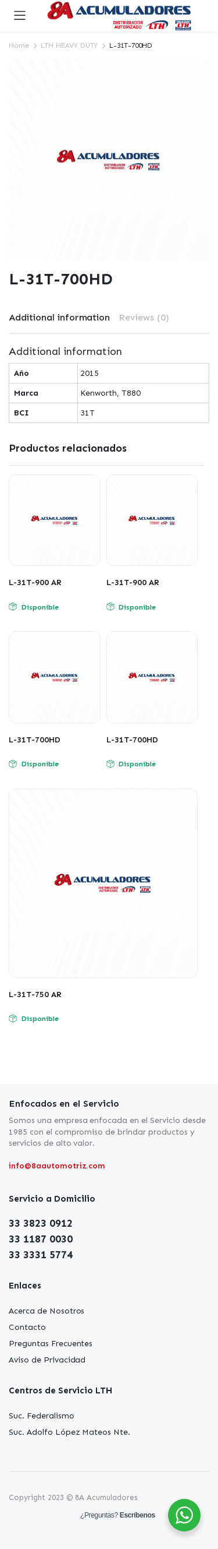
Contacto (27, 1327)
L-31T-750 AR (35, 994)
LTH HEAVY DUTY (69, 45)
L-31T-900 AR (35, 582)
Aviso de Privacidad (47, 1360)
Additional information (59, 317)
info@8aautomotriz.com (57, 1166)
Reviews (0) (144, 317)
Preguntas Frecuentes (50, 1344)
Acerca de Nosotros (46, 1311)
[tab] (59, 318)
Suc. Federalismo (41, 1416)
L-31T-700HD (34, 740)
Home (19, 45)
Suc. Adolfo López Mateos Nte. (69, 1432)
